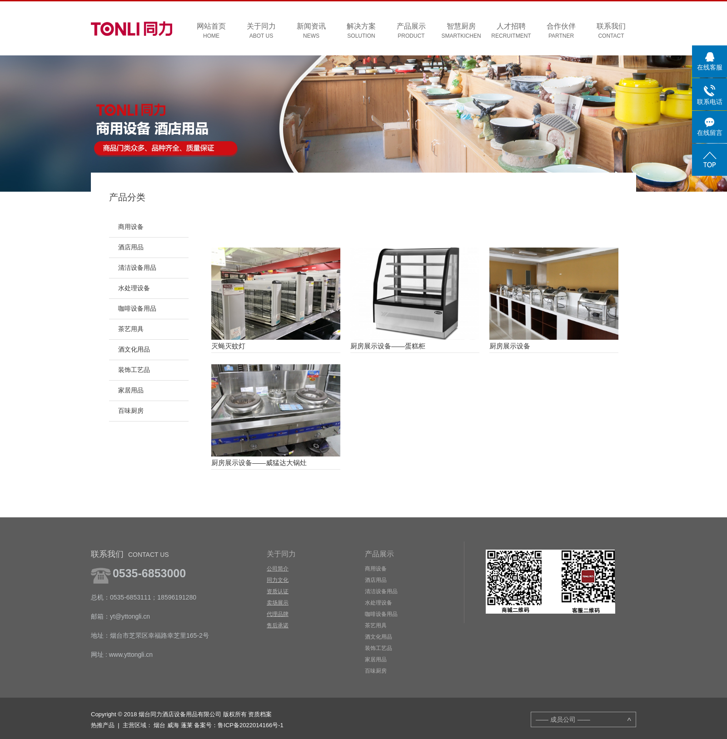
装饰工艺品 (134, 370)
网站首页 (211, 31)
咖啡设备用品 (137, 308)
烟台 (159, 725)
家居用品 (131, 390)
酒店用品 (131, 247)
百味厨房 (131, 410)
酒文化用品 (134, 349)
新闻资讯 (311, 31)
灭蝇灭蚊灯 (228, 346)
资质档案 (260, 714)
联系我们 (611, 31)
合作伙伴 (561, 31)
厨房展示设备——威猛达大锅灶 (259, 462)
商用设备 (131, 226)
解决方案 (361, 31)
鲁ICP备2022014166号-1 (251, 725)
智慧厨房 (461, 31)
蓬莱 (187, 725)
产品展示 (411, 31)
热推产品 (103, 725)
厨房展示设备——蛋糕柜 (387, 346)
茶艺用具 (131, 329)
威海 (173, 725)
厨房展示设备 (509, 346)
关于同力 (261, 31)
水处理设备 (134, 288)
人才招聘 (511, 31)
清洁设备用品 (137, 267)
